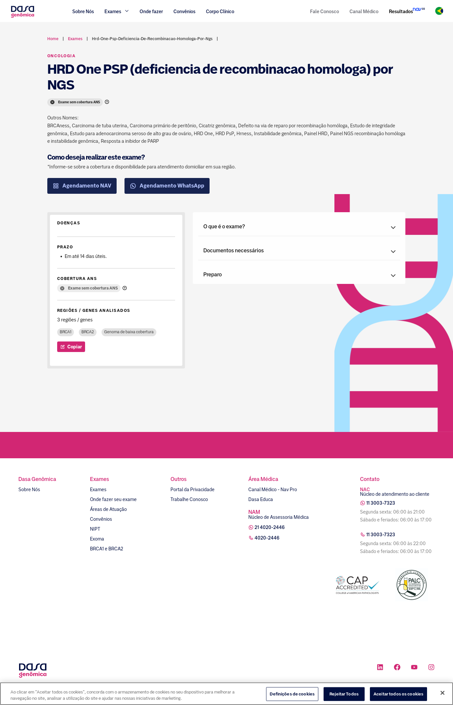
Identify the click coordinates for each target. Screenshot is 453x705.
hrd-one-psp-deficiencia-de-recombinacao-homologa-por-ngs (152, 39)
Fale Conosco (324, 11)
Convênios (184, 11)
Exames (98, 489)
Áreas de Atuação (108, 509)
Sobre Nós (83, 11)
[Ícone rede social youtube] (414, 668)
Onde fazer (151, 11)
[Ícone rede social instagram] (431, 668)
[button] (299, 227)
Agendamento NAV (82, 186)
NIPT (95, 529)
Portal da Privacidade (192, 489)
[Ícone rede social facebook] (397, 668)
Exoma (97, 538)
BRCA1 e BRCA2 (106, 548)
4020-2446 (267, 538)
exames (75, 39)
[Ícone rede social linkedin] (380, 668)
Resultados (401, 11)
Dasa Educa (260, 499)
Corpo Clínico (220, 11)
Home (52, 39)
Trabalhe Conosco (189, 499)
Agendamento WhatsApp (167, 186)
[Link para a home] (22, 17)
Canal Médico (364, 11)
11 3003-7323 (380, 503)
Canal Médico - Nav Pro (272, 489)
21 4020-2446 (270, 527)
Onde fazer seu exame (113, 499)
